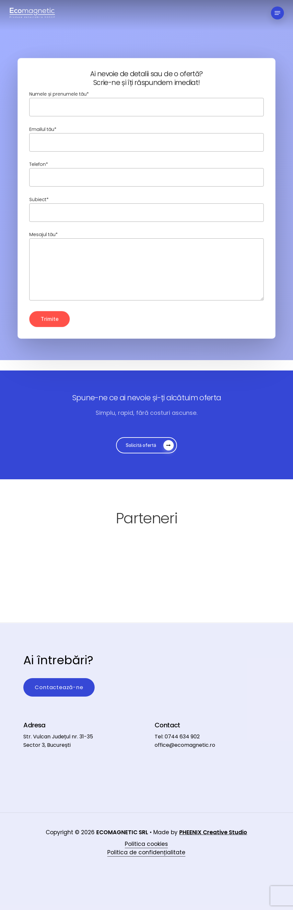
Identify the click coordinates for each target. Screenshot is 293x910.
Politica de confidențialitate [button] (146, 842)
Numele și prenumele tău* (146, 104)
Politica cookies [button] (146, 833)
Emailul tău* (146, 139)
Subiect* (146, 209)
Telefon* (146, 174)
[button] (277, 13)
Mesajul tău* (146, 266)
